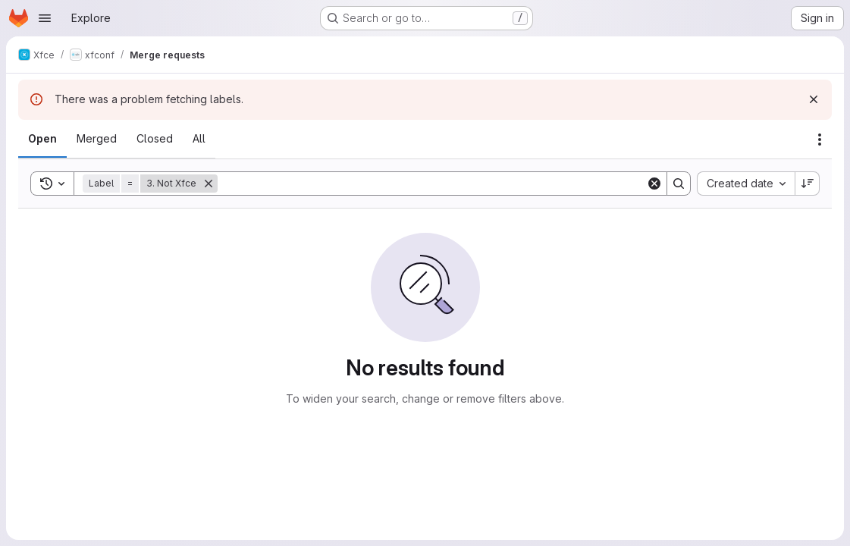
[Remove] (208, 183)
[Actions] (820, 139)
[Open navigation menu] (45, 18)
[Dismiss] (814, 99)
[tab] (42, 139)
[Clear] (654, 183)
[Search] (432, 183)
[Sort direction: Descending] (807, 183)
